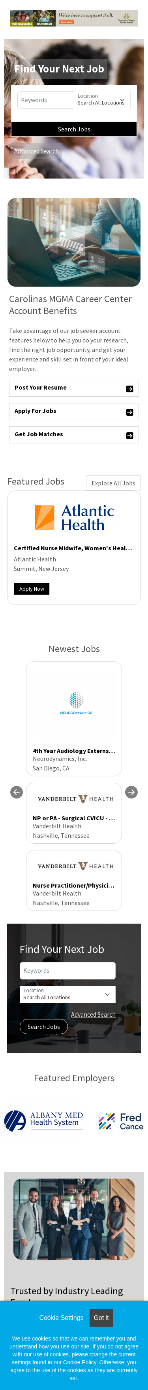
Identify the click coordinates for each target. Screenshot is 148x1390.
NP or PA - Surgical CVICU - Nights (80, 818)
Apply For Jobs (74, 412)
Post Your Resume (74, 388)
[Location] (102, 100)
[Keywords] (45, 100)
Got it (101, 1317)
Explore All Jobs (113, 483)
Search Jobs (74, 129)
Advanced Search (36, 151)
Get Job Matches (74, 435)
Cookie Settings (61, 1317)
